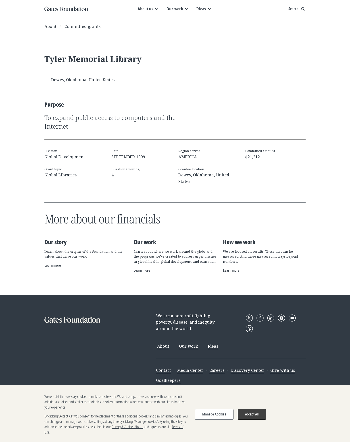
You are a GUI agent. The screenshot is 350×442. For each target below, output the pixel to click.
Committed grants (83, 26)
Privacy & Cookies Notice (127, 430)
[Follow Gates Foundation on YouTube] (292, 318)
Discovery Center (247, 370)
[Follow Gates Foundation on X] (249, 318)
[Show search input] (297, 9)
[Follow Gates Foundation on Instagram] (281, 318)
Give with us (282, 370)
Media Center (190, 370)
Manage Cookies (214, 417)
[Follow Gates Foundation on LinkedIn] (271, 318)
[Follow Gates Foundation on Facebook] (260, 318)
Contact (163, 370)
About (50, 26)
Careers (217, 370)
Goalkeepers (168, 380)
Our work (188, 346)
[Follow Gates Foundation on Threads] (249, 329)
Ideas (213, 346)
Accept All (252, 417)
